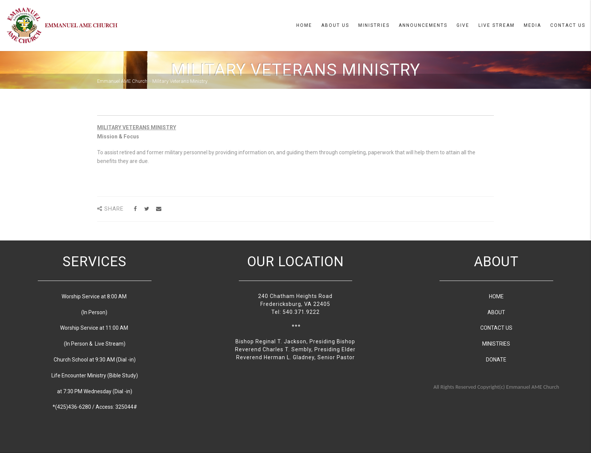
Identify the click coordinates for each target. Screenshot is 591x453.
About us (335, 25)
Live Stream (496, 25)
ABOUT (496, 312)
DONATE (496, 360)
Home (304, 25)
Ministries (374, 25)
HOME (496, 296)
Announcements (423, 25)
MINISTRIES (496, 344)
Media (532, 25)
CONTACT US (496, 328)
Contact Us (567, 25)
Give (462, 25)
